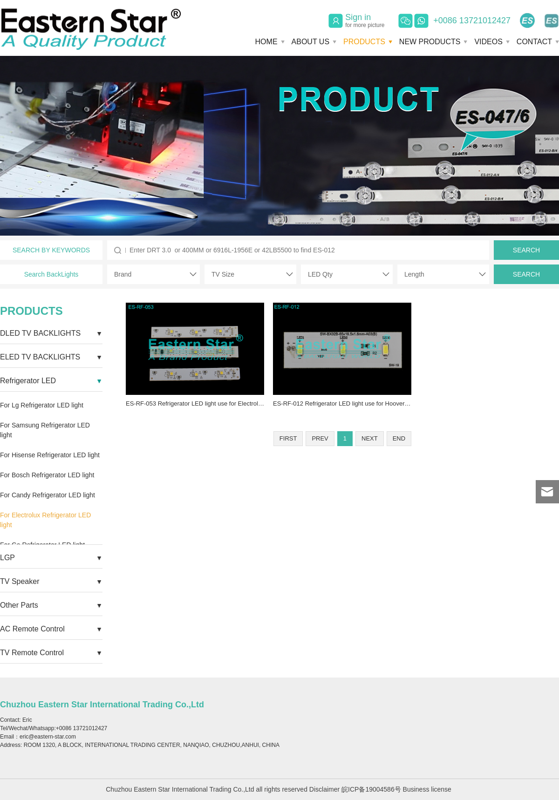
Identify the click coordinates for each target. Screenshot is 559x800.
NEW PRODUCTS (430, 42)
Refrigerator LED (28, 381)
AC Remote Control (32, 629)
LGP (7, 558)
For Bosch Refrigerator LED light (47, 475)
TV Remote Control (32, 653)
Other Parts (19, 605)
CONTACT (534, 42)
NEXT (369, 438)
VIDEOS (488, 42)
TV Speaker (19, 581)
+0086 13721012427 (472, 20)
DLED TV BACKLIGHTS (40, 333)
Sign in (364, 20)
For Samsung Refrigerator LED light (45, 430)
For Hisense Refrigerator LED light (50, 455)
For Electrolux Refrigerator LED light (45, 520)
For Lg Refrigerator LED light (41, 405)
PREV (320, 438)
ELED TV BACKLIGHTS (40, 357)
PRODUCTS (364, 42)
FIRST (288, 438)
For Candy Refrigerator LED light (47, 495)
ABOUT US (311, 42)
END (399, 438)
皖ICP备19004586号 (371, 789)
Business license (427, 789)
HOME (266, 42)
